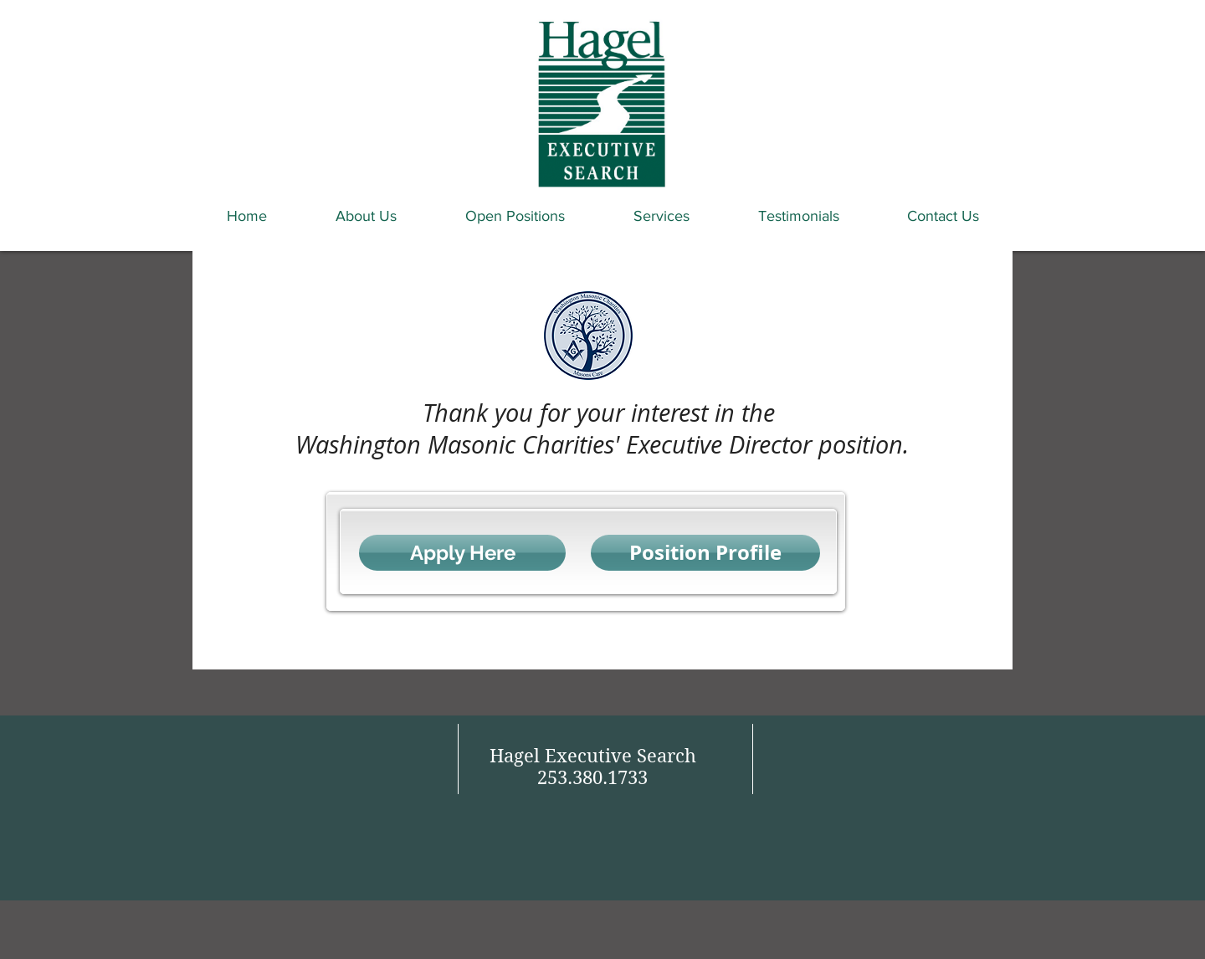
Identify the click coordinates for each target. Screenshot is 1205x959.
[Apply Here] (462, 553)
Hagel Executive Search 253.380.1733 (593, 766)
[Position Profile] (705, 553)
